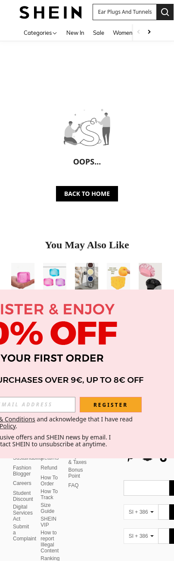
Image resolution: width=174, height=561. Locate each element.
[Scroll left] (139, 32)
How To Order (49, 460)
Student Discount (23, 476)
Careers (22, 463)
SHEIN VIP (48, 501)
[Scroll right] (149, 32)
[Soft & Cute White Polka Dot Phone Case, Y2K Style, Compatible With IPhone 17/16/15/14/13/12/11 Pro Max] (86, 278)
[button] (124, 12)
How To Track (49, 474)
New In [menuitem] (75, 32)
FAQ (73, 465)
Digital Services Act (23, 492)
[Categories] (40, 32)
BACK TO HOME (87, 193)
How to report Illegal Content (49, 521)
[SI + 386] (141, 491)
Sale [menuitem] (98, 32)
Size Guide (47, 488)
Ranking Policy (49, 541)
